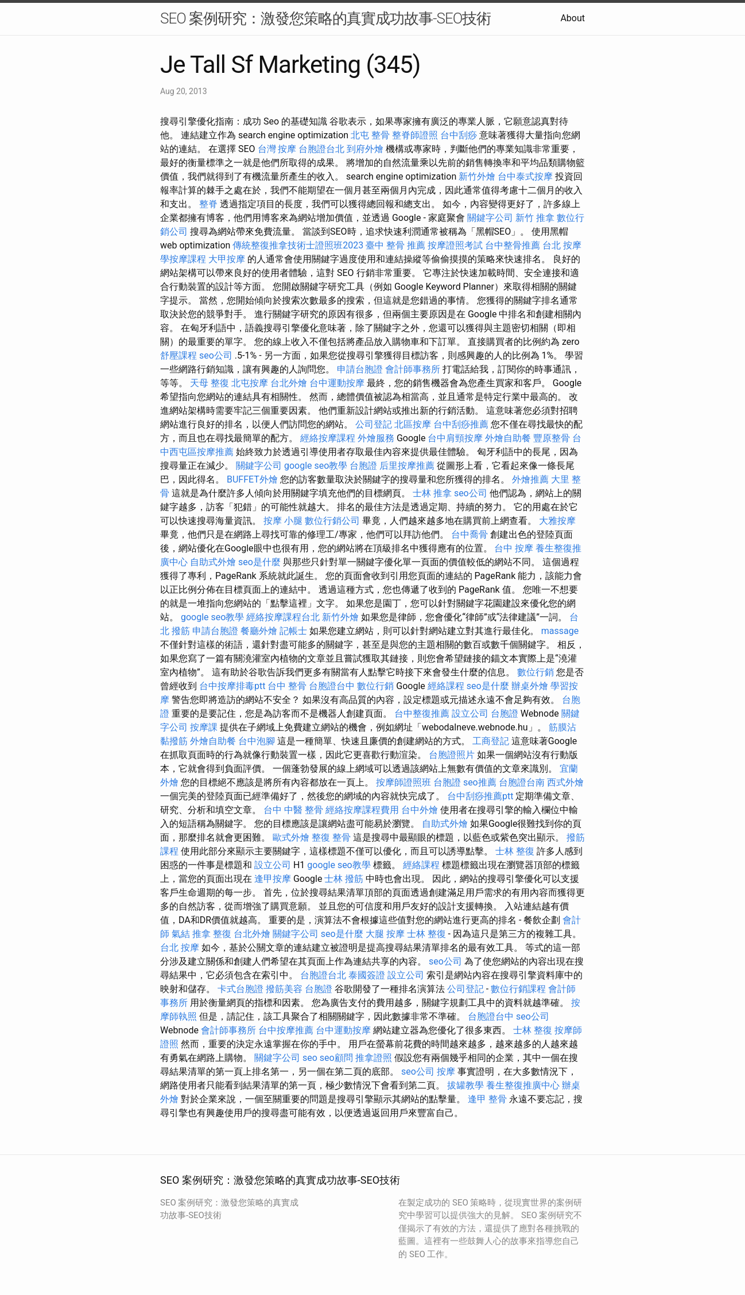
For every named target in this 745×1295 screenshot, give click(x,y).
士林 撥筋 (343, 878)
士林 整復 (514, 851)
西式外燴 (565, 782)
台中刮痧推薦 (460, 424)
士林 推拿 (432, 493)
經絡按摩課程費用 (362, 809)
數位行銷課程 (518, 988)
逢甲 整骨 (487, 1099)
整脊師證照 (415, 135)
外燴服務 (376, 438)
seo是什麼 (259, 562)
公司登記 (373, 424)
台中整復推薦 (421, 713)
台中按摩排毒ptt (232, 685)
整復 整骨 (331, 837)
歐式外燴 (291, 837)
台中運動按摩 (336, 383)
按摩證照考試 (455, 245)
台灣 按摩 (277, 148)
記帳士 (293, 630)
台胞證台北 (321, 148)
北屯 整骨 (370, 135)
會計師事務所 (412, 369)
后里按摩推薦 (406, 465)
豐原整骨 (551, 438)
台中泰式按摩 (525, 176)
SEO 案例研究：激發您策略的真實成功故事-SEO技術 (325, 18)
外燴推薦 (530, 479)
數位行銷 (535, 672)
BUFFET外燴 (252, 479)
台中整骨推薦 (512, 245)
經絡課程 (446, 685)
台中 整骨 (286, 685)
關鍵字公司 (490, 217)
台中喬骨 (469, 534)
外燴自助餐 (508, 438)
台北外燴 (288, 383)
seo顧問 (336, 1057)
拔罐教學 (465, 1085)
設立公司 (470, 713)
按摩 (446, 1071)
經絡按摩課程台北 (283, 617)
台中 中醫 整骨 (293, 809)
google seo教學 (315, 465)
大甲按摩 (226, 259)
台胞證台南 (522, 782)
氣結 (181, 933)
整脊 (208, 204)
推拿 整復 (211, 933)
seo (309, 1057)
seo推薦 (479, 782)
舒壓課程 (178, 355)
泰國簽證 (366, 975)
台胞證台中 (332, 685)
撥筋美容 (284, 988)
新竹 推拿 (534, 217)
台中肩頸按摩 (455, 438)
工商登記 (490, 741)
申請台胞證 (360, 369)
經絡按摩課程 (327, 438)
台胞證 (363, 465)
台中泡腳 (256, 741)
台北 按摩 (561, 245)
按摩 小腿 (282, 520)
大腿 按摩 (385, 933)
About (572, 18)
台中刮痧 (458, 135)
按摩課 (204, 727)
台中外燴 (419, 809)
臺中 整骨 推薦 (395, 245)
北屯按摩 (249, 383)
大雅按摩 (557, 520)
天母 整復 (209, 383)
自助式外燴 (213, 562)
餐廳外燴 (258, 630)
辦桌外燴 (529, 685)
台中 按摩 (513, 548)
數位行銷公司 (332, 520)
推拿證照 (373, 1057)
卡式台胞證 (240, 988)
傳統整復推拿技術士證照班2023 (297, 245)
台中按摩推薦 (285, 1030)
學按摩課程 (183, 259)
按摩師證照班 (403, 782)
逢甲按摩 (272, 878)
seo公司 (215, 355)
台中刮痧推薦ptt (480, 796)
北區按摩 (412, 424)
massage (560, 630)
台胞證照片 (452, 754)
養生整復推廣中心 (523, 1085)
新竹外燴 (477, 176)
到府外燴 (365, 148)
